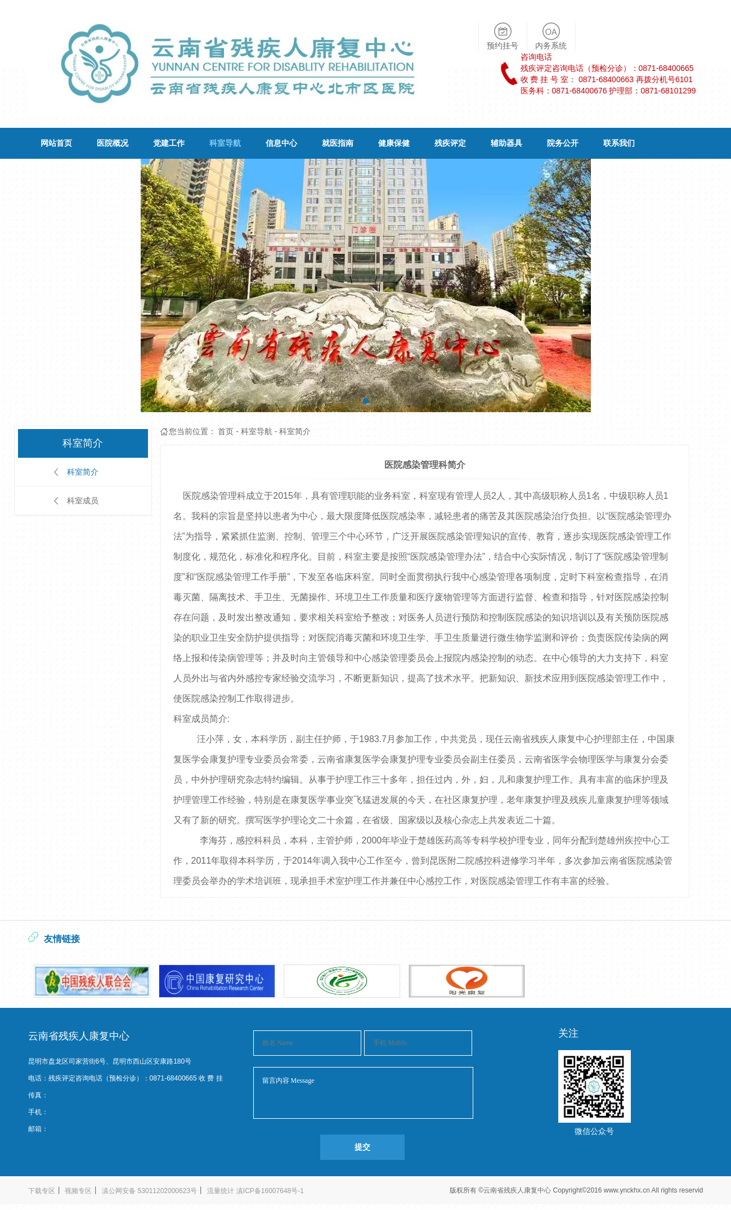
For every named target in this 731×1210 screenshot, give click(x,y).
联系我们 (619, 143)
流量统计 (220, 1191)
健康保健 (394, 143)
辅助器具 (506, 143)
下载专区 (41, 1191)
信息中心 (281, 143)
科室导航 (225, 143)
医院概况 (112, 143)
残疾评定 (450, 143)
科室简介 (82, 471)
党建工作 (169, 143)
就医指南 (337, 143)
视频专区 (78, 1191)
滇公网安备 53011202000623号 (149, 1191)
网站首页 (56, 143)
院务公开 (562, 143)
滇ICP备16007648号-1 (270, 1191)
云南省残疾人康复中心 (518, 1190)
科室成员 (82, 500)
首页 (226, 431)
